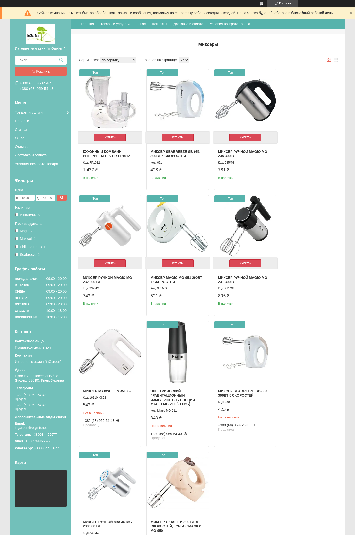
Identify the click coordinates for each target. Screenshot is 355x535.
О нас (20, 138)
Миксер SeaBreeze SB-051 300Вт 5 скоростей (173, 152)
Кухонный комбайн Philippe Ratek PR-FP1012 (106, 152)
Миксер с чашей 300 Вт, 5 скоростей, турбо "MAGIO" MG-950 (240, 395)
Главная (87, 24)
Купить (109, 135)
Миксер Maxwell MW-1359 (239, 262)
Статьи (21, 129)
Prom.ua (198, 521)
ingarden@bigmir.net (31, 428)
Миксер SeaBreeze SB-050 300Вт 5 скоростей (107, 393)
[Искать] (61, 60)
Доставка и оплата (31, 155)
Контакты (159, 24)
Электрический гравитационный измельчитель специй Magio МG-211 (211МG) (303, 268)
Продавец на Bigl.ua (177, 526)
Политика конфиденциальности (217, 530)
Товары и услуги (29, 112)
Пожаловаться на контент (175, 530)
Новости (22, 121)
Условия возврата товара (36, 164)
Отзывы (21, 146)
